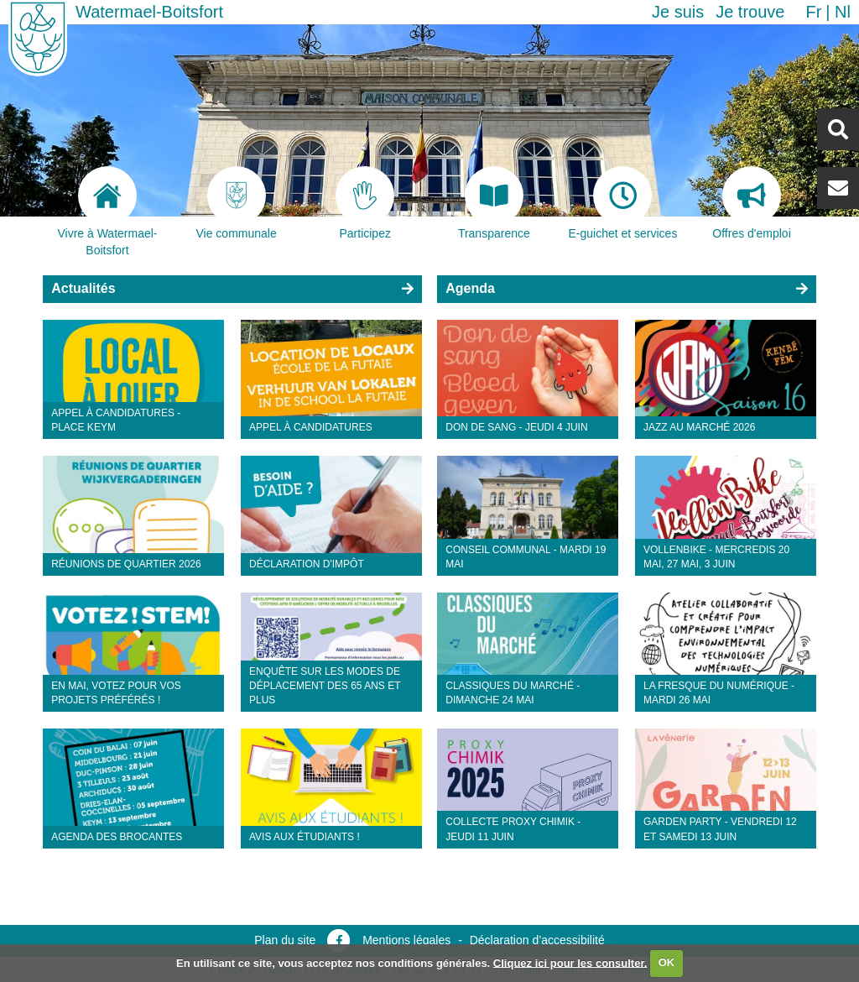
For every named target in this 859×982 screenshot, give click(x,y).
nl (843, 12)
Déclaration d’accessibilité (537, 940)
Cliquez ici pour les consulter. (570, 962)
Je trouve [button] (750, 12)
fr (813, 12)
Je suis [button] (678, 12)
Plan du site (284, 940)
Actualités (83, 288)
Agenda (470, 288)
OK (667, 962)
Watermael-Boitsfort (149, 12)
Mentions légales (406, 940)
